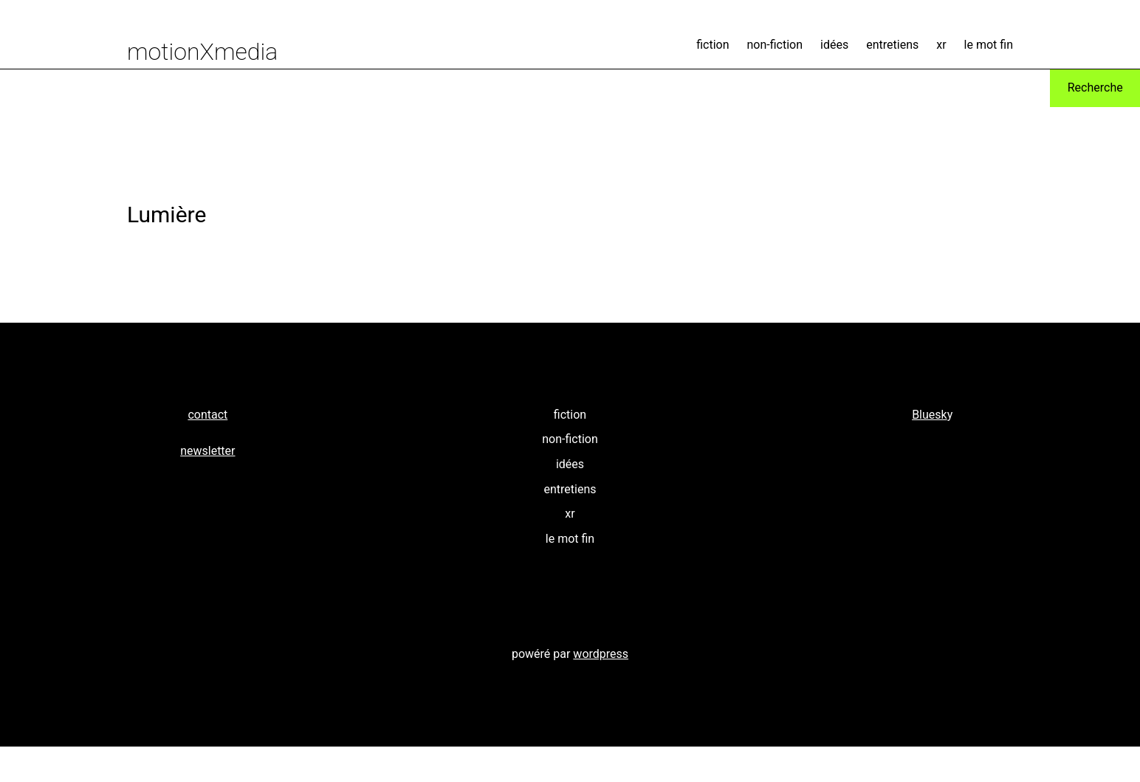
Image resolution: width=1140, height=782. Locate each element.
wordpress (600, 654)
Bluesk (929, 415)
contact (207, 415)
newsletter (207, 451)
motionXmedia (202, 52)
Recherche (1095, 87)
